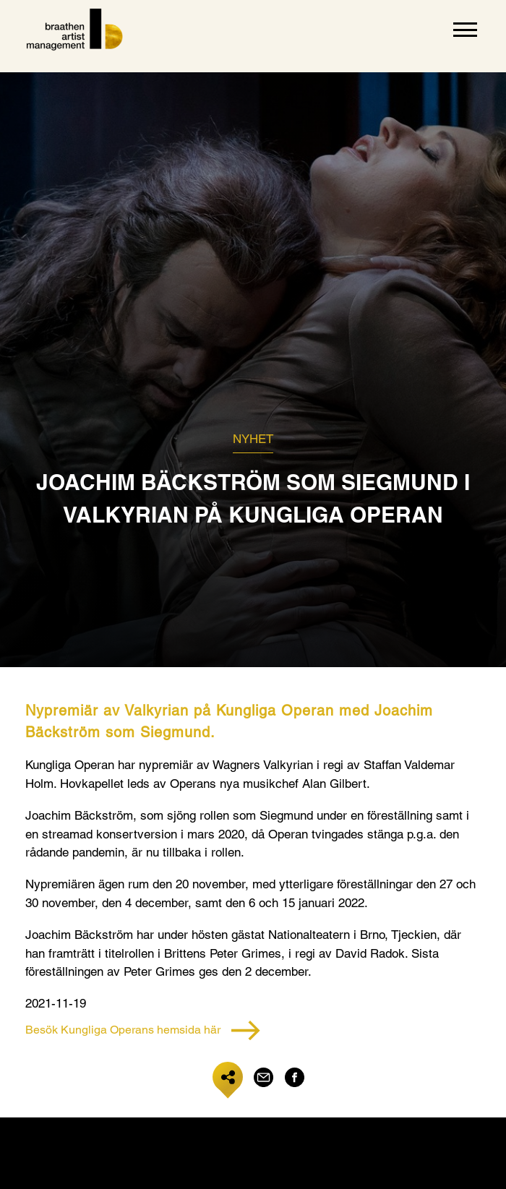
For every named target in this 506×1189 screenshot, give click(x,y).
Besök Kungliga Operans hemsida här (142, 1030)
